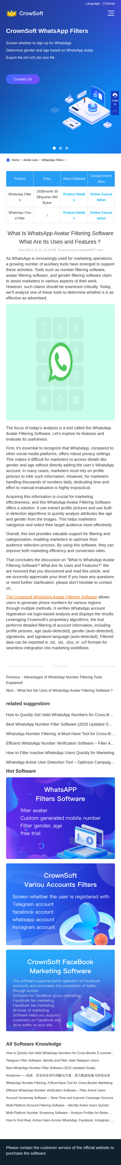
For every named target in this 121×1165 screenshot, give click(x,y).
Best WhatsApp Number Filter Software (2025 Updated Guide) (60, 724)
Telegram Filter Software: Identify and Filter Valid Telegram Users (52, 1060)
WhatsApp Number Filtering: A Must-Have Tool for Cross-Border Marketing (60, 733)
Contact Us (23, 79)
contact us (115, 102)
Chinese (109, 3)
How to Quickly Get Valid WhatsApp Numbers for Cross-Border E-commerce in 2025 (60, 714)
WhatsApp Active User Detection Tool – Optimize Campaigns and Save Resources (60, 762)
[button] (54, 148)
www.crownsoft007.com (86, 250)
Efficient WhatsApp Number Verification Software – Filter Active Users (60, 743)
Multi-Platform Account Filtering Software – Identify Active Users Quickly (57, 1105)
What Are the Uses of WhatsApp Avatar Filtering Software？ (65, 690)
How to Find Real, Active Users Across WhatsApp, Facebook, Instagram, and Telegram (60, 1120)
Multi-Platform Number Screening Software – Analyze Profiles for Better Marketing (60, 1112)
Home (15, 160)
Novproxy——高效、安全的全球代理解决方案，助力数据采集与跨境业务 (58, 1075)
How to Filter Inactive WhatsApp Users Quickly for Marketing (60, 752)
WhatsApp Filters (53, 160)
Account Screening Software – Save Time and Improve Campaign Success (59, 1098)
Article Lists (30, 160)
